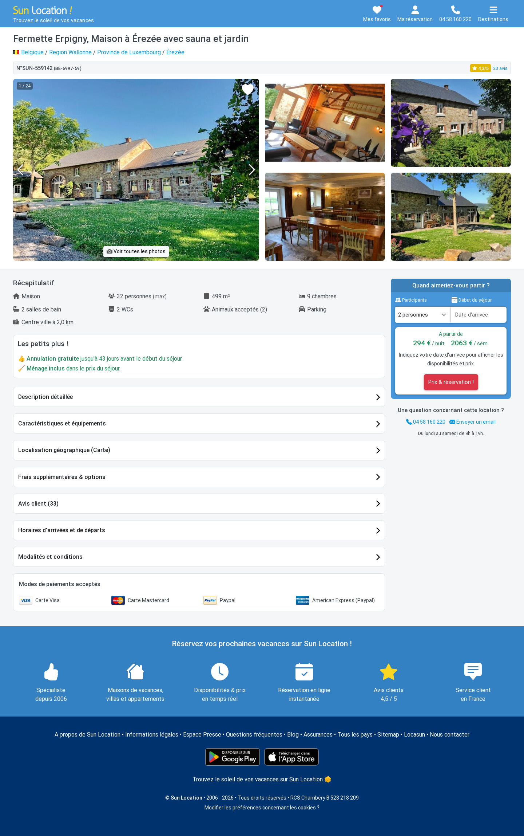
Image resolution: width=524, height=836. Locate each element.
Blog (293, 734)
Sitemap (388, 734)
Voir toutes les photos (136, 251)
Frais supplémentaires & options (62, 477)
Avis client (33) (38, 503)
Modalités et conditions (50, 556)
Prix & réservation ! (451, 382)
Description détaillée (45, 396)
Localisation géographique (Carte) (64, 450)
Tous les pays (355, 734)
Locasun (414, 734)
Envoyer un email (472, 422)
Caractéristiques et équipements (62, 423)
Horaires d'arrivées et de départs (61, 530)
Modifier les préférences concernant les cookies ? (262, 808)
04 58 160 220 (425, 422)
